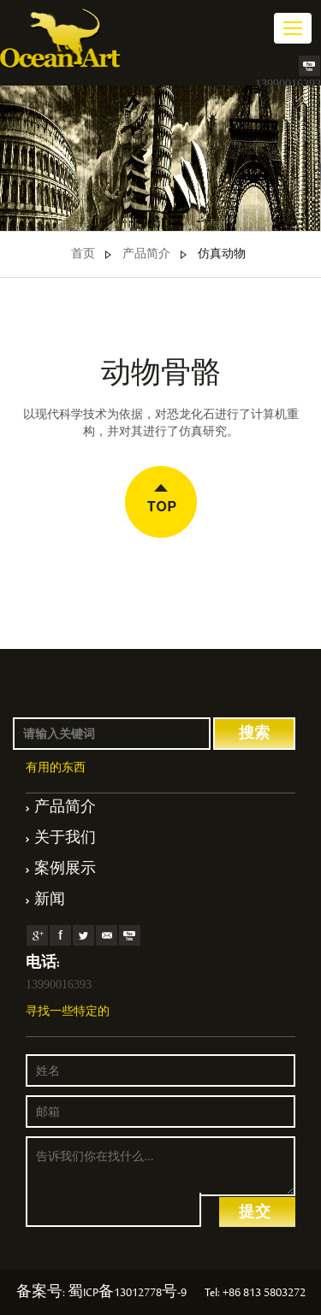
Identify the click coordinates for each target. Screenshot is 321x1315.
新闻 (49, 901)
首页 (83, 255)
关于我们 (65, 839)
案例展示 (65, 870)
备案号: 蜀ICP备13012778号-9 (101, 1293)
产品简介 (146, 255)
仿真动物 (222, 255)
